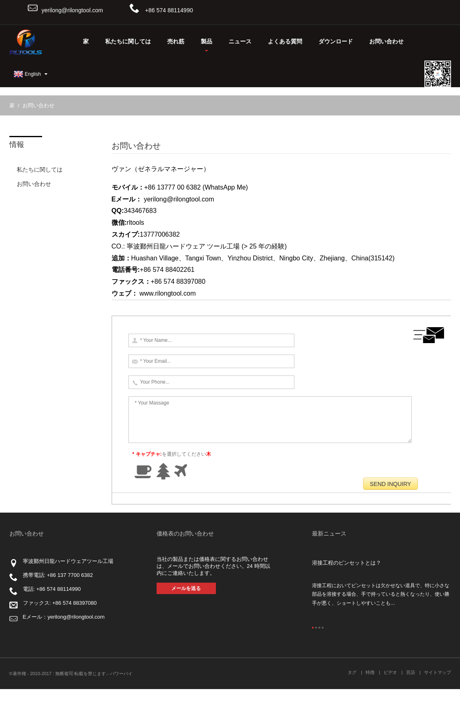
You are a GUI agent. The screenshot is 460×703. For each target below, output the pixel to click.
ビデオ (390, 686)
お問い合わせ (386, 41)
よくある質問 (285, 41)
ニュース (240, 41)
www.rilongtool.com (167, 293)
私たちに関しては (128, 41)
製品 (206, 45)
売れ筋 (175, 41)
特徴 (370, 686)
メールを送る (186, 602)
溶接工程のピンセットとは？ (346, 577)
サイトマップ (437, 686)
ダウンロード (336, 41)
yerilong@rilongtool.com (72, 10)
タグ (352, 686)
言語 (410, 686)
